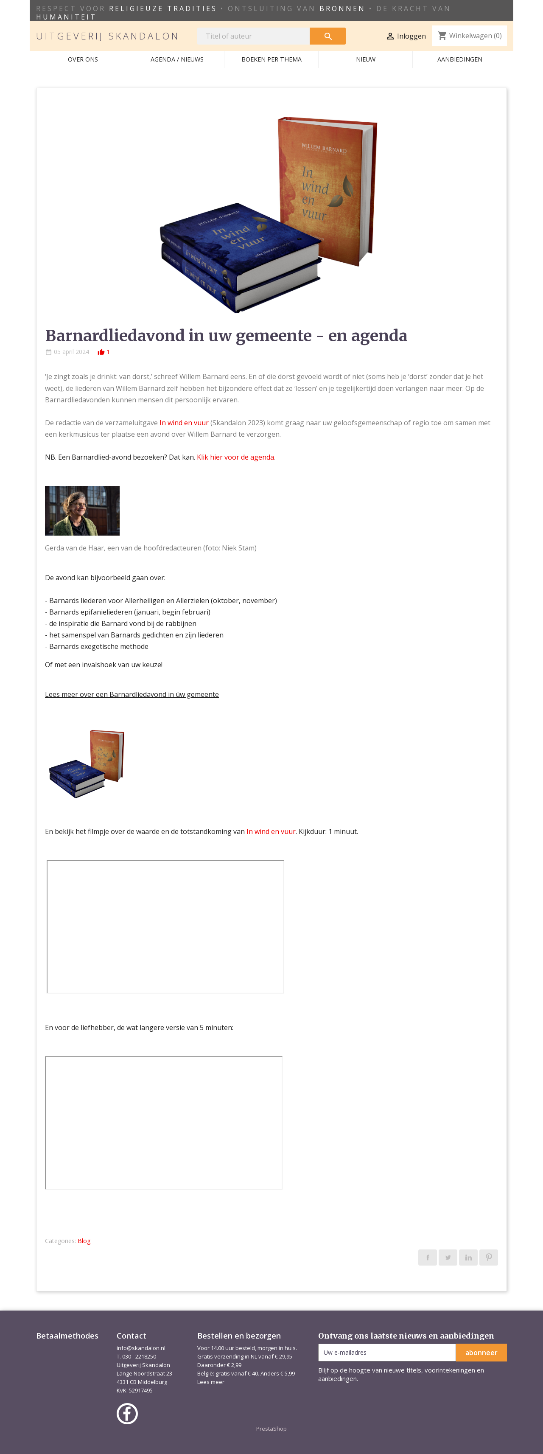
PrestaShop (271, 1428)
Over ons (83, 59)
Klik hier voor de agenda (235, 457)
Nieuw (365, 59)
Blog (84, 1241)
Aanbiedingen (459, 59)
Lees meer (210, 1382)
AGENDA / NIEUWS (177, 59)
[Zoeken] (253, 36)
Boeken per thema (271, 59)
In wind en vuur (184, 422)
